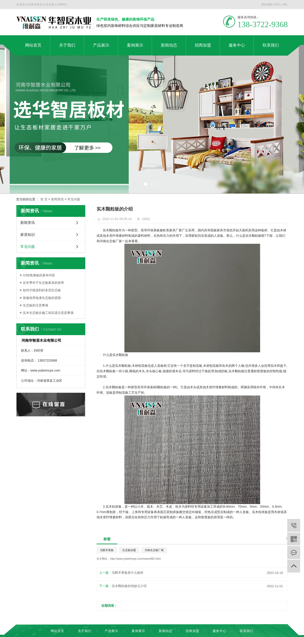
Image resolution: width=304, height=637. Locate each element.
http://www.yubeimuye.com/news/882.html (135, 558)
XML (285, 4)
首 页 (44, 199)
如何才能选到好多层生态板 (42, 290)
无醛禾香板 (107, 550)
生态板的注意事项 (35, 305)
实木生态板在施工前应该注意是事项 (48, 313)
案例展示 (138, 631)
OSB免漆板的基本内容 (39, 275)
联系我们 (246, 631)
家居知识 (27, 235)
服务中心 (219, 631)
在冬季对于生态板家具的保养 (43, 282)
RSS (277, 4)
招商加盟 (192, 631)
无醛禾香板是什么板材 (127, 572)
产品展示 (111, 631)
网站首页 (57, 631)
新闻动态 (165, 631)
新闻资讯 (57, 199)
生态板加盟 (129, 550)
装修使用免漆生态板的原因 (42, 298)
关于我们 (84, 631)
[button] (145, 184)
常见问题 (73, 199)
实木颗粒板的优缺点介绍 (129, 586)
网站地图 (266, 4)
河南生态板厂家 (154, 550)
